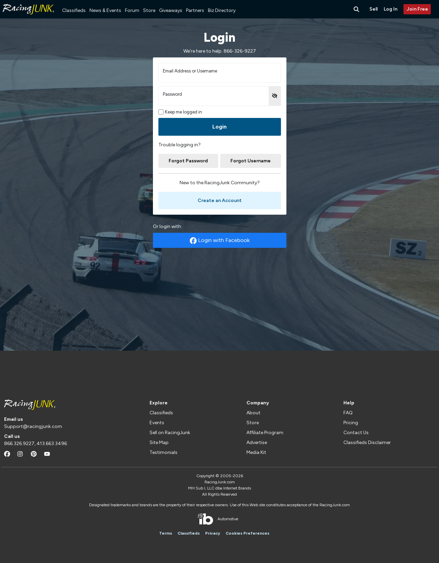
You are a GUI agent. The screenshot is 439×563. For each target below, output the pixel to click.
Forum (132, 10)
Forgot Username (250, 161)
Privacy (212, 533)
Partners (195, 10)
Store (149, 10)
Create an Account (220, 200)
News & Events (105, 10)
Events (157, 423)
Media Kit (256, 452)
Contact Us (356, 432)
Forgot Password (188, 161)
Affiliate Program (264, 432)
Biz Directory (222, 10)
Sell (373, 9)
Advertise (256, 442)
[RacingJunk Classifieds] (28, 17)
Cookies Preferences (247, 533)
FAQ (348, 413)
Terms (165, 533)
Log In (390, 9)
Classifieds (74, 10)
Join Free (417, 9)
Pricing (350, 423)
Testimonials (164, 452)
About (253, 413)
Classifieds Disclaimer (367, 442)
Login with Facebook (220, 240)
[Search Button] (357, 9)
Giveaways (170, 10)
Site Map (159, 442)
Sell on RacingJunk (170, 432)
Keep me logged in (180, 112)
